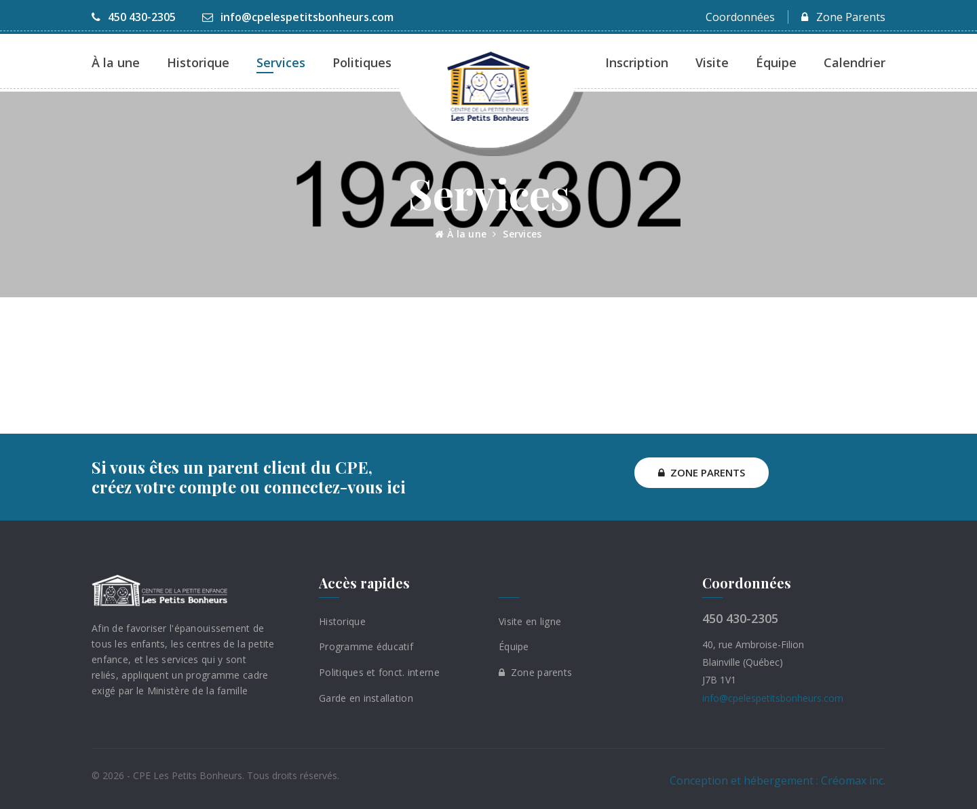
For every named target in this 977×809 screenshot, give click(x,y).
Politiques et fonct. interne (379, 672)
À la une (116, 62)
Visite (712, 62)
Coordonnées (740, 17)
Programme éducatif (366, 646)
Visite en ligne (530, 620)
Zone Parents (843, 17)
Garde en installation (366, 698)
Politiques (361, 62)
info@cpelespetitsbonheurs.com (298, 17)
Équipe (776, 62)
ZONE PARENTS (701, 472)
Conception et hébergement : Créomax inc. (777, 779)
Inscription (636, 62)
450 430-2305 (134, 17)
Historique (198, 62)
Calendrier (854, 62)
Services (280, 62)
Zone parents (535, 672)
